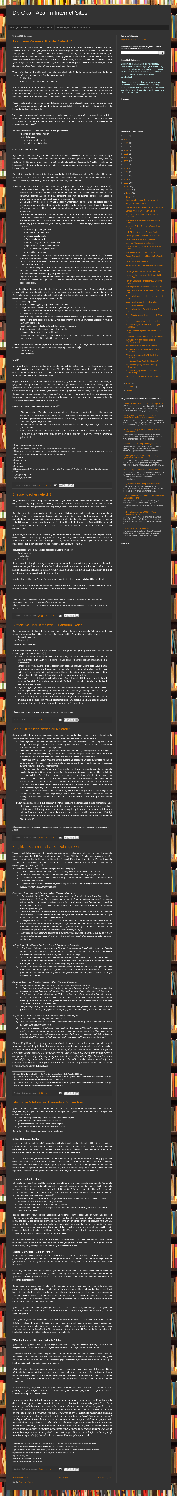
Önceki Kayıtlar (104, 1477)
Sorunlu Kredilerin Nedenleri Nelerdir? (41, 729)
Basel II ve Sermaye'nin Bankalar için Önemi (144, 321)
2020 (126, 157)
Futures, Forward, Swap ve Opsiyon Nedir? (141, 444)
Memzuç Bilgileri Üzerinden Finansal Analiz (143, 236)
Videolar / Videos (44, 27)
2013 (126, 183)
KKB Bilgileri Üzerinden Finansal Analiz (142, 232)
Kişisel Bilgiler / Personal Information (74, 27)
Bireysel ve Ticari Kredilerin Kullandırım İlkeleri (47, 625)
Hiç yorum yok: (50, 616)
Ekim (128, 197)
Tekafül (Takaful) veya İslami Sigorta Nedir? (144, 287)
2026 (126, 136)
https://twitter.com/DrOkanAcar (133, 40)
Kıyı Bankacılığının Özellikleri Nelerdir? (142, 361)
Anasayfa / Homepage (21, 27)
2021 (126, 154)
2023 (126, 147)
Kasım (129, 193)
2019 (126, 161)
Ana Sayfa (63, 1477)
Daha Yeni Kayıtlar (21, 1477)
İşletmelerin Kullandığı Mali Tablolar (140, 252)
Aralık (129, 190)
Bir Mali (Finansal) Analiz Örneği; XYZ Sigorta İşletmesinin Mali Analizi (142, 457)
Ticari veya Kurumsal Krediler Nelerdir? (42, 41)
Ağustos (130, 387)
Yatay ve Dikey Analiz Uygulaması (140, 243)
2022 (126, 150)
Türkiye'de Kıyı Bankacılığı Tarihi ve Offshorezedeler (140, 341)
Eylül (128, 383)
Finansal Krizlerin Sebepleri (137, 262)
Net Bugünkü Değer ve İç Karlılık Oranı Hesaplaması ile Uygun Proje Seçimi (139, 416)
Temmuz (130, 390)
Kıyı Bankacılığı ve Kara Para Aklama (141, 346)
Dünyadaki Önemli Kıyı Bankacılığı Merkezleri (144, 336)
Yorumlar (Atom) (26, 1482)
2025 (126, 139)
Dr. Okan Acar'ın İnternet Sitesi (50, 13)
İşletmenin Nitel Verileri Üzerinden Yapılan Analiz (49, 1102)
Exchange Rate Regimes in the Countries (143, 271)
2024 (126, 143)
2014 (126, 179)
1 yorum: (48, 485)
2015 (126, 176)
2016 (126, 172)
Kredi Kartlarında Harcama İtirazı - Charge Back (143, 403)
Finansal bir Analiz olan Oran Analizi (140, 239)
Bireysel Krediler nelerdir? (32, 494)
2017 (126, 168)
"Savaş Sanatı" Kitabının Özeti (136, 528)
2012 (126, 186)
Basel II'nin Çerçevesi (135, 306)
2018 (126, 165)
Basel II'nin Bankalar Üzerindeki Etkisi (141, 302)
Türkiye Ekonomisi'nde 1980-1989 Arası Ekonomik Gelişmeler (139, 513)
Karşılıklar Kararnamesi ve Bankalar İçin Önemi (48, 847)
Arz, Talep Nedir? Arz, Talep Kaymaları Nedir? (142, 484)
